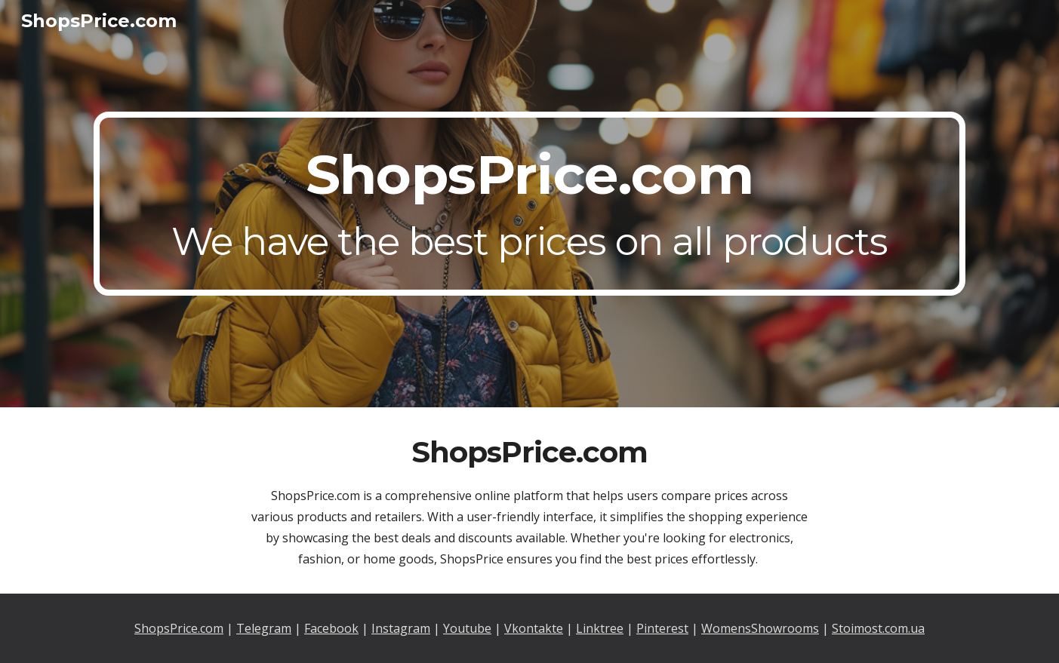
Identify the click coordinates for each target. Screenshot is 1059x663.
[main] (529, 204)
